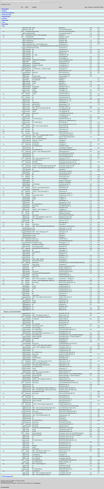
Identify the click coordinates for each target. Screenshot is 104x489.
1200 (23, 297)
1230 (23, 427)
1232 (23, 472)
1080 (23, 81)
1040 (23, 61)
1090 (23, 85)
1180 (23, 269)
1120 (23, 171)
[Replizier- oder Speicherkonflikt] (12, 311)
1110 (23, 135)
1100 (23, 88)
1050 (23, 63)
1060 (23, 74)
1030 (23, 49)
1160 (23, 244)
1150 (23, 228)
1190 (23, 275)
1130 (23, 202)
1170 (23, 264)
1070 (23, 76)
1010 (23, 27)
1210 (23, 315)
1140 (23, 207)
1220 (23, 384)
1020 (23, 33)
